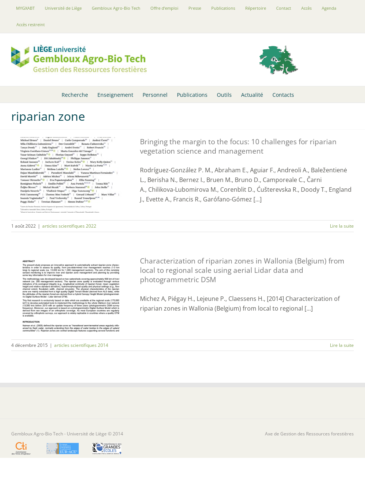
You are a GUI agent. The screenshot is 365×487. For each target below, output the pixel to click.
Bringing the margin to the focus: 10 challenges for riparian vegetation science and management (238, 146)
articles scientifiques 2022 (69, 226)
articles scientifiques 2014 (81, 345)
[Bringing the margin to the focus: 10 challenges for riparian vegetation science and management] (71, 175)
